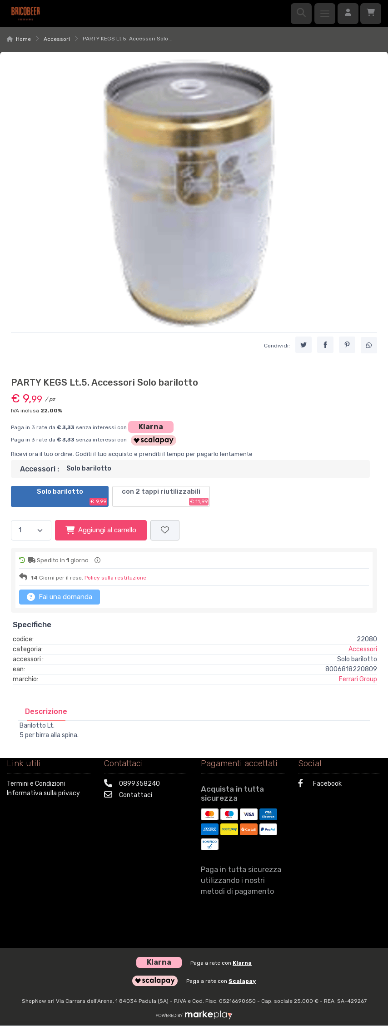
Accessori (57, 39)
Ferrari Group (358, 679)
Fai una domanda (59, 597)
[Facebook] (340, 784)
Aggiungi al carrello (100, 530)
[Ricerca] (301, 14)
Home (23, 39)
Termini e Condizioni (36, 784)
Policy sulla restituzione (115, 578)
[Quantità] (31, 530)
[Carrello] (370, 13)
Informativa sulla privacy (43, 793)
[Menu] (325, 14)
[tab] (46, 711)
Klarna (151, 426)
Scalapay (242, 981)
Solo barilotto (72, 496)
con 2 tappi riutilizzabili (165, 496)
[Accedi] (348, 13)
